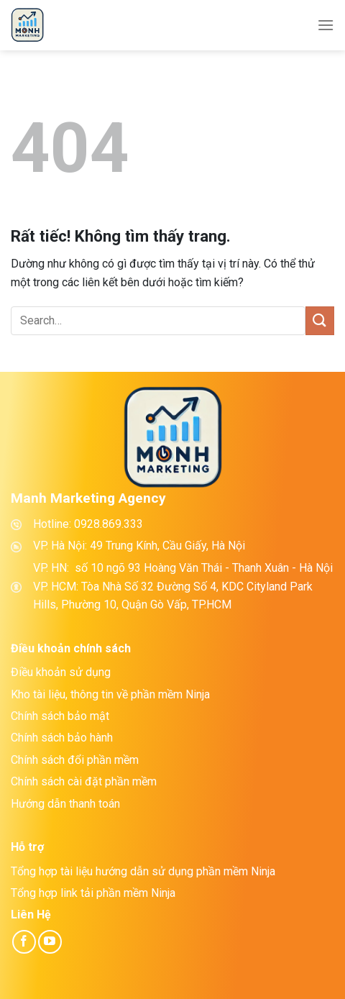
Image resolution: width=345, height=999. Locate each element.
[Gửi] (319, 320)
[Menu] (325, 24)
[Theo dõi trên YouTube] (50, 942)
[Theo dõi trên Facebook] (24, 942)
